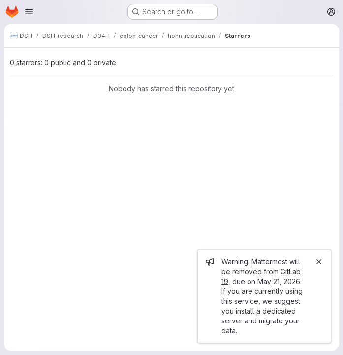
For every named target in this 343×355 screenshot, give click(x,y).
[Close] (319, 262)
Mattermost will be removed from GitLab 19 (261, 271)
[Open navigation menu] (29, 12)
